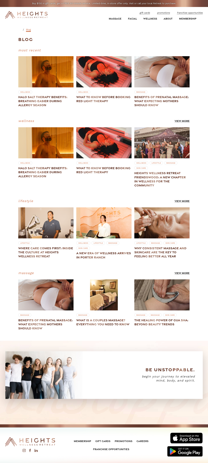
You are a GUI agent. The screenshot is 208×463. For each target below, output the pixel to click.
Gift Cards (102, 441)
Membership (82, 441)
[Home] (26, 15)
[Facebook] (30, 451)
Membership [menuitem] (187, 18)
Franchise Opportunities (111, 449)
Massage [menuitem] (115, 18)
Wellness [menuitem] (150, 18)
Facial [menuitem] (132, 18)
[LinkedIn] (36, 451)
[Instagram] (24, 451)
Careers (142, 441)
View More (182, 120)
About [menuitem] (168, 18)
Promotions (123, 441)
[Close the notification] (202, 3)
